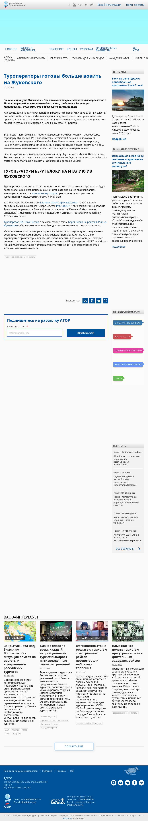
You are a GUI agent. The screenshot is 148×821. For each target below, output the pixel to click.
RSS (72, 770)
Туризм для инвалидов (88, 58)
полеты (32, 257)
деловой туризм (48, 716)
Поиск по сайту (135, 4)
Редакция (47, 770)
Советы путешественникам (129, 350)
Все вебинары (125, 548)
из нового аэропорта (44, 193)
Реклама (61, 770)
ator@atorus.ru (28, 802)
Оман (7, 733)
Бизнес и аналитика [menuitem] (27, 49)
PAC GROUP (63, 206)
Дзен (69, 4)
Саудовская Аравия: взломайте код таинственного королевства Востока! (124, 480)
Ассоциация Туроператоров (17, 4)
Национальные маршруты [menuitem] (106, 49)
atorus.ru (67, 818)
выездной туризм (49, 727)
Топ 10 (118, 378)
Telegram (91, 4)
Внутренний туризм (50, 724)
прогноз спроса (48, 720)
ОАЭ (7, 730)
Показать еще (74, 746)
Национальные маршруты (129, 364)
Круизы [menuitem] (72, 49)
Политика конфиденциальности (21, 770)
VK (80, 4)
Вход (101, 4)
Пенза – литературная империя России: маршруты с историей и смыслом (126, 501)
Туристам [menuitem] (86, 49)
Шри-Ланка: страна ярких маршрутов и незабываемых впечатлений (126, 460)
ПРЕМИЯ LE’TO (59, 58)
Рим (7, 257)
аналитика (63, 720)
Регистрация (113, 4)
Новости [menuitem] (11, 49)
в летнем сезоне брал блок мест (58, 202)
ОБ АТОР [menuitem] (136, 49)
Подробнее (118, 246)
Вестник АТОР (122, 336)
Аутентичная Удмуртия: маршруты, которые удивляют (125, 520)
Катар (24, 730)
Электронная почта (17, 326)
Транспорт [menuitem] (56, 49)
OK (85, 5)
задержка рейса (84, 723)
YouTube (74, 5)
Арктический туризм (31, 58)
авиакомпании (18, 257)
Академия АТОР (119, 58)
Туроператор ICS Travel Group (21, 222)
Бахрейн (17, 733)
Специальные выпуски (128, 322)
